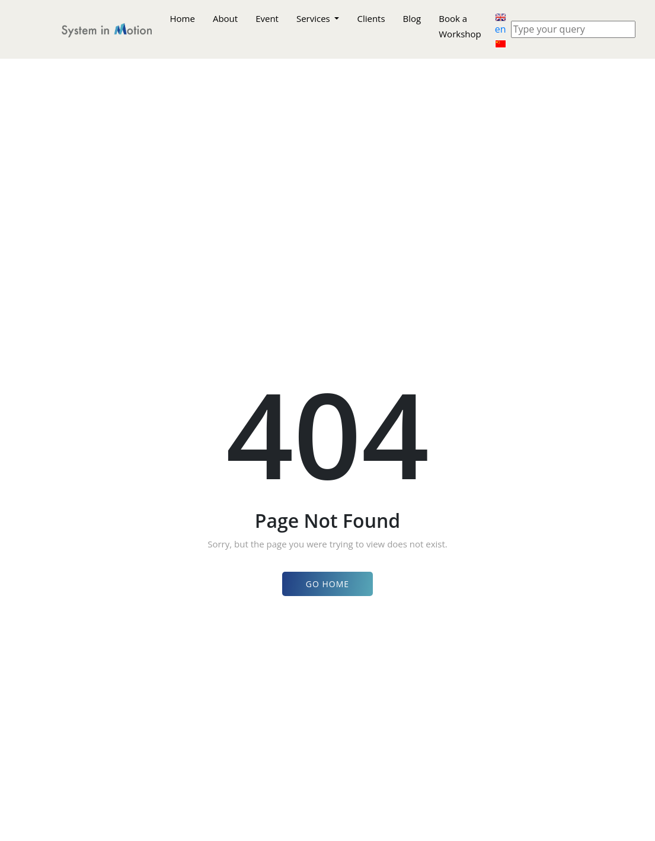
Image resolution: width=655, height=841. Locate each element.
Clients (371, 18)
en (500, 24)
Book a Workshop (460, 26)
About (225, 18)
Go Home (327, 584)
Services (314, 18)
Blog (412, 18)
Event (267, 18)
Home (182, 18)
